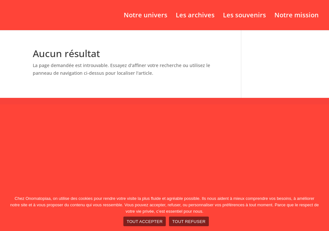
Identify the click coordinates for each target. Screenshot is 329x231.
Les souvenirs (244, 16)
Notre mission (296, 16)
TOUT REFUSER (189, 221)
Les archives (195, 16)
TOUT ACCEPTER (145, 221)
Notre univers (145, 16)
